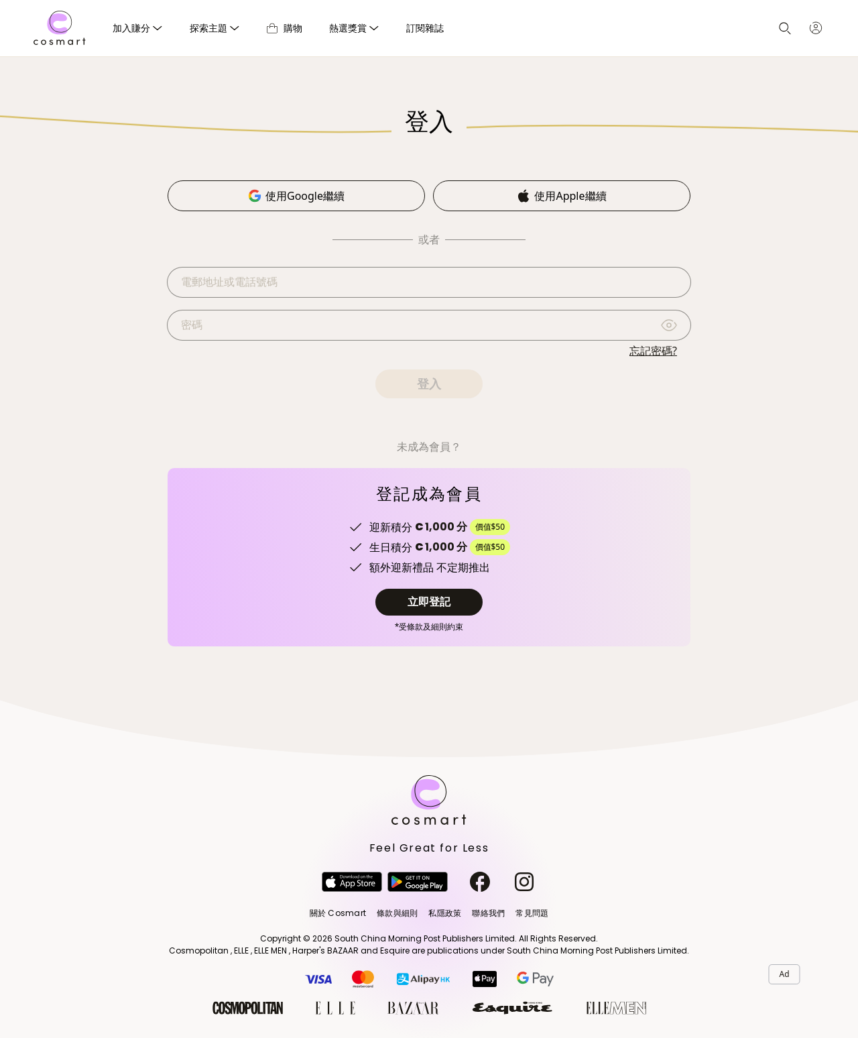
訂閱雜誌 (425, 27)
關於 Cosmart (338, 913)
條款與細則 (397, 913)
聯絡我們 (488, 913)
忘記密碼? (653, 350)
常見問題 (531, 913)
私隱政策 (444, 913)
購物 (284, 27)
